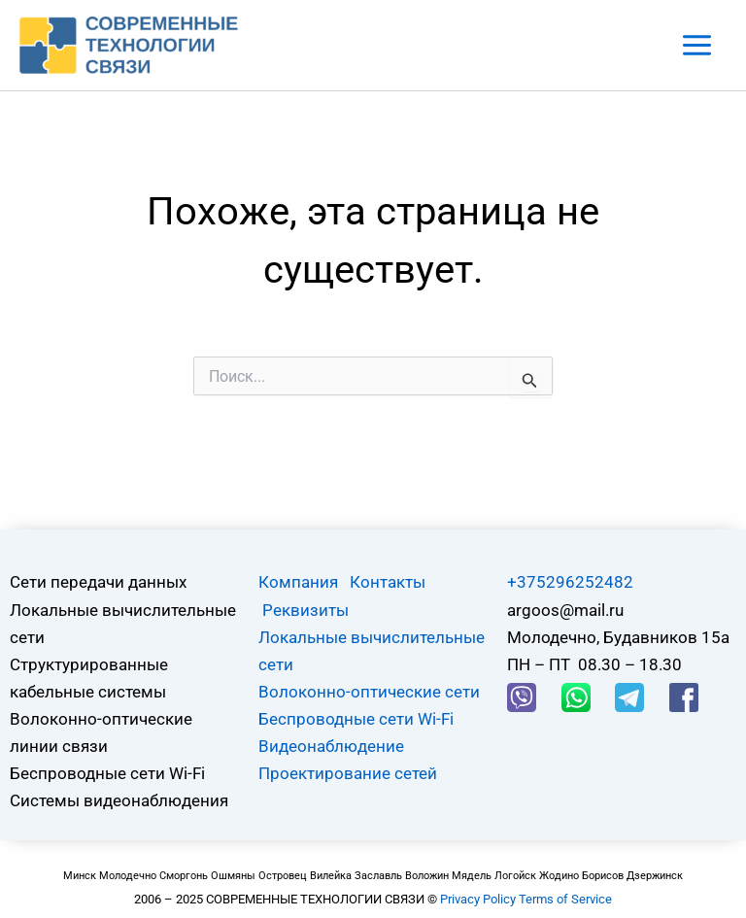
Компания (298, 582)
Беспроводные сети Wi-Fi (356, 719)
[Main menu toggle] (698, 45)
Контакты (387, 582)
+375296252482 (570, 582)
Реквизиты (305, 610)
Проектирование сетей (347, 773)
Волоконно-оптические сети (369, 691)
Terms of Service (565, 899)
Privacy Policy (478, 899)
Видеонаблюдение (331, 746)
